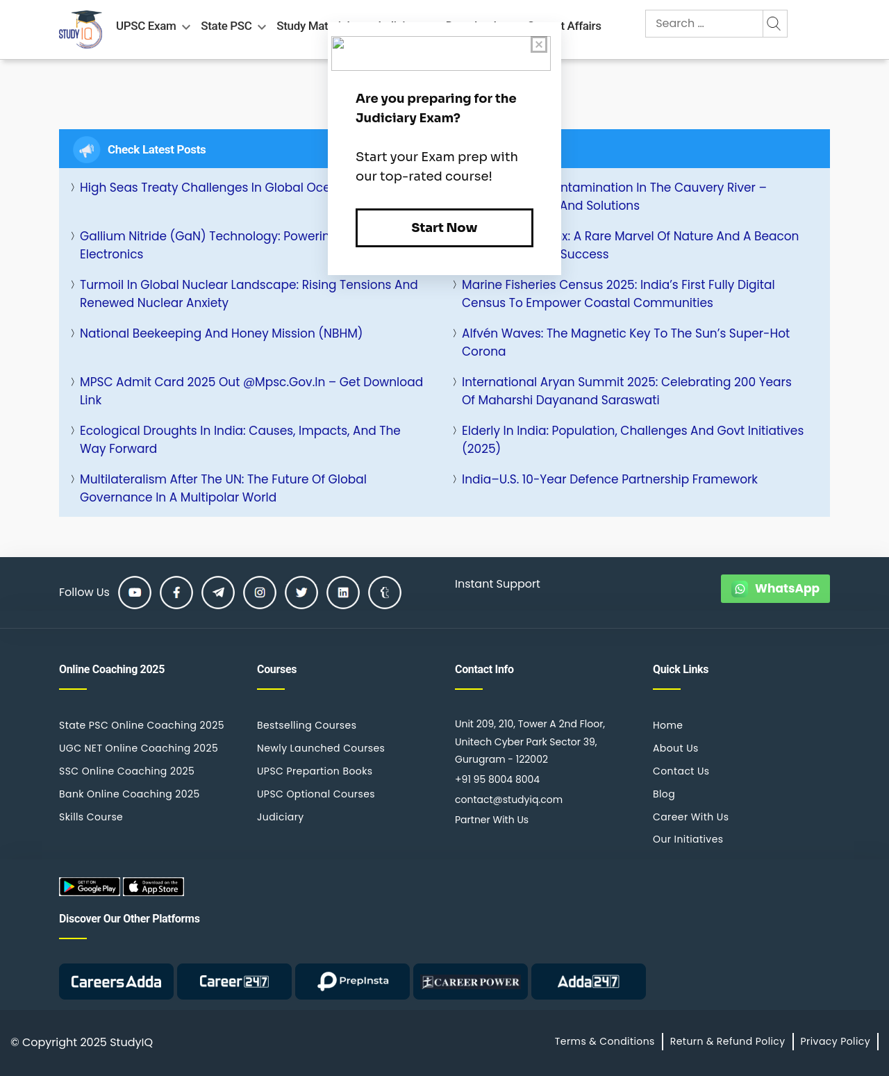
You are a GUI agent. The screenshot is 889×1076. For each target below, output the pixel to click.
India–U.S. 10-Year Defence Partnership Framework (610, 479)
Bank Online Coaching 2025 (129, 794)
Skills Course (91, 817)
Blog (664, 794)
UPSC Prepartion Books (315, 771)
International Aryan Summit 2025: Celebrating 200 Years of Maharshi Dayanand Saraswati (627, 391)
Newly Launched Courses (321, 748)
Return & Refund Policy (728, 1041)
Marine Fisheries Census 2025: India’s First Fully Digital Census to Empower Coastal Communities (618, 293)
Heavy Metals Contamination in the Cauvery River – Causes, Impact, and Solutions (614, 196)
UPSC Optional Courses (316, 794)
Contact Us (681, 771)
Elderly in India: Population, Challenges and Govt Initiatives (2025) (633, 439)
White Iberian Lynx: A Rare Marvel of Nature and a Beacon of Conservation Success (630, 245)
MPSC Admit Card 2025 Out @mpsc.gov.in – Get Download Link (251, 391)
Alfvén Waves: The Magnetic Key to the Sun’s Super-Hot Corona (626, 342)
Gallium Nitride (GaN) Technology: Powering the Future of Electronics (249, 245)
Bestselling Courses (306, 725)
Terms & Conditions (605, 1041)
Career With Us (691, 817)
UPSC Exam (146, 26)
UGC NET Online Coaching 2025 (138, 748)
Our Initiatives (688, 839)
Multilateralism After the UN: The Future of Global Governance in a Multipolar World (223, 488)
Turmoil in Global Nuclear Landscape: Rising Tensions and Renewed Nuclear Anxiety (249, 293)
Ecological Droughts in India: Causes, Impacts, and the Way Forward (240, 439)
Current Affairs (564, 26)
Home (668, 725)
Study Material (312, 26)
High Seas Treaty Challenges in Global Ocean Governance (251, 187)
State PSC (226, 26)
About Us (676, 748)
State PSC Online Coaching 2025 (141, 725)
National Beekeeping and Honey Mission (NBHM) (221, 333)
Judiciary (280, 817)
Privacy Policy (835, 1041)
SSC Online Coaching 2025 (126, 771)
